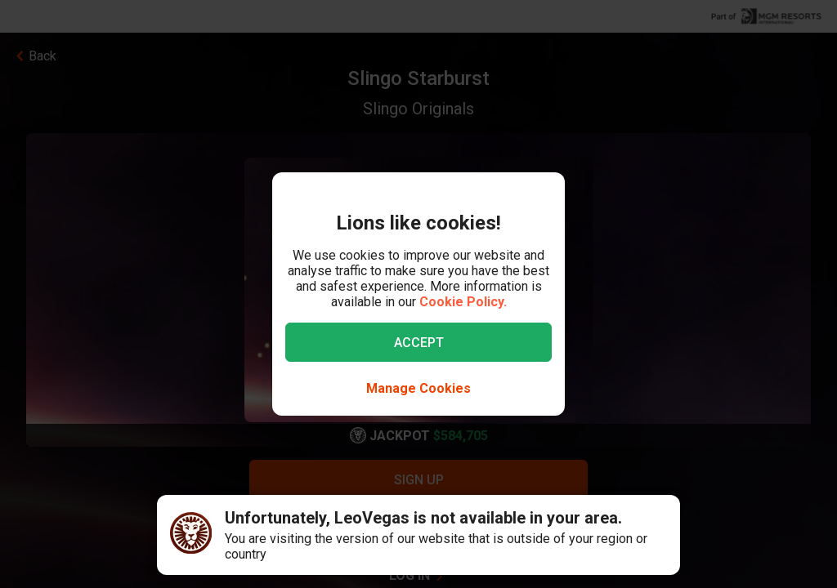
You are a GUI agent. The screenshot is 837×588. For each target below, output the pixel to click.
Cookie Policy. (463, 302)
